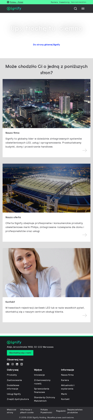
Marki (64, 393)
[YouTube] (22, 364)
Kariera (65, 380)
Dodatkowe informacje (13, 387)
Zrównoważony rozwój (42, 382)
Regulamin (61, 411)
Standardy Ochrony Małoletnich (44, 399)
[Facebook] (8, 364)
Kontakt (65, 399)
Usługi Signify (14, 393)
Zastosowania (14, 380)
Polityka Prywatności (46, 411)
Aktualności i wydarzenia (67, 387)
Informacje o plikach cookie (26, 411)
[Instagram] (12, 364)
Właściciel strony (11, 411)
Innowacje (39, 374)
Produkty (12, 374)
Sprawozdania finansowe (41, 390)
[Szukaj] (75, 8)
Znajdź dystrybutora (18, 399)
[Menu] (83, 8)
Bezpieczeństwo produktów (75, 411)
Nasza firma (67, 374)
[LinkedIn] (17, 364)
